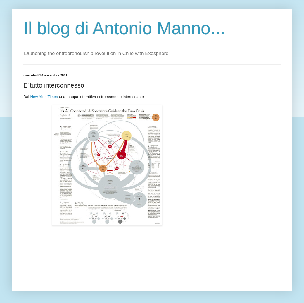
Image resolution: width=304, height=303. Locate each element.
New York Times (43, 97)
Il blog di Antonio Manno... (124, 28)
